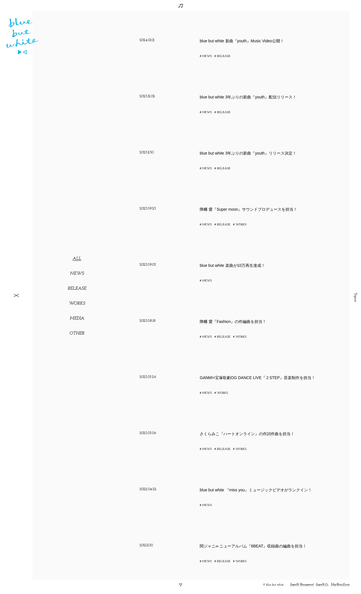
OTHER (76, 333)
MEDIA (77, 318)
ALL (76, 258)
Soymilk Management (302, 584)
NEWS (77, 273)
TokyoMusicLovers (340, 584)
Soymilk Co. (322, 584)
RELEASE (77, 288)
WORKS (77, 303)
